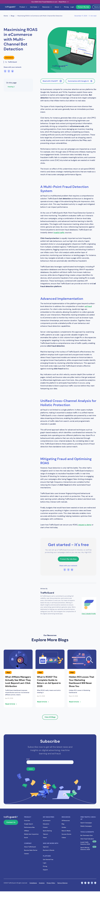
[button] (23, 7)
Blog (63, 824)
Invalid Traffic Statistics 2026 (85, 843)
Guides (64, 827)
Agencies (46, 847)
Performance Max (29, 827)
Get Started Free (48, 859)
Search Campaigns (86, 823)
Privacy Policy (51, 883)
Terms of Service (62, 883)
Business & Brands (48, 850)
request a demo (84, 525)
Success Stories (66, 834)
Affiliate (26, 831)
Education (46, 824)
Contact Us (10, 822)
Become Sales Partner (30, 850)
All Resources (66, 820)
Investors (41, 883)
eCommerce (46, 820)
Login (72, 7)
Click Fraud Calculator (87, 839)
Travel (45, 837)
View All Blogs (50, 717)
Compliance (33, 883)
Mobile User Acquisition (31, 834)
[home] (10, 7)
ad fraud (88, 306)
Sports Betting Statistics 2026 (85, 848)
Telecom (45, 834)
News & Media (66, 831)
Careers (26, 853)
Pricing (66, 7)
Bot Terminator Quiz (86, 835)
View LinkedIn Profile (89, 614)
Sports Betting (47, 831)
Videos (64, 837)
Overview (27, 820)
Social (26, 837)
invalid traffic (59, 232)
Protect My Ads (83, 7)
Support (45, 870)
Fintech (45, 827)
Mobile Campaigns (86, 826)
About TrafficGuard (30, 847)
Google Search (28, 824)
